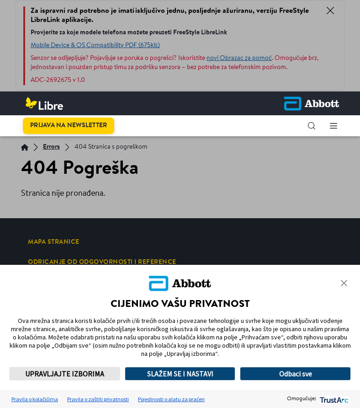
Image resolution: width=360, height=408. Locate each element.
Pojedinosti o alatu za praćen (171, 399)
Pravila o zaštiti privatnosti (98, 399)
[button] (311, 125)
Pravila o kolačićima (34, 399)
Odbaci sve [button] (295, 373)
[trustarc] (333, 399)
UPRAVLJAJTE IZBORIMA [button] (64, 373)
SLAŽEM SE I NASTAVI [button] (180, 373)
